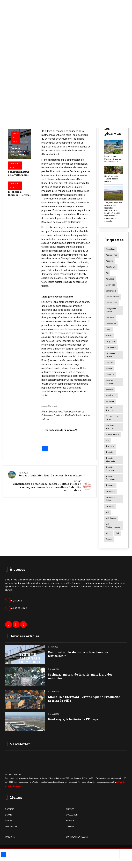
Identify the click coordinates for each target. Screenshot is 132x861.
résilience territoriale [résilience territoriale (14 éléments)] (110, 427)
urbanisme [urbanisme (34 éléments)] (110, 491)
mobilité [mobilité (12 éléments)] (109, 368)
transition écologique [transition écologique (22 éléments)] (110, 468)
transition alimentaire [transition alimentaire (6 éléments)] (110, 459)
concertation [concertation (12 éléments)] (111, 324)
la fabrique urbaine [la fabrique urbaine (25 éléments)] (110, 355)
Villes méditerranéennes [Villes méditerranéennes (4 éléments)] (113, 525)
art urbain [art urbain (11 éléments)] (110, 279)
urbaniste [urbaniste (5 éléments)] (110, 506)
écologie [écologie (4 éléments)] (109, 539)
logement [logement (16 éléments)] (109, 362)
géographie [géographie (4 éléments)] (110, 341)
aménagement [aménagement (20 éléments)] (111, 255)
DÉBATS (8, 815)
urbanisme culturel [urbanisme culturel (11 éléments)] (110, 498)
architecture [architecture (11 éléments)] (111, 267)
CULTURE (70, 809)
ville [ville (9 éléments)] (107, 512)
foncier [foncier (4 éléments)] (109, 335)
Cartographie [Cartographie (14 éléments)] (111, 291)
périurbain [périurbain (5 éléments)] (110, 401)
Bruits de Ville (15, 137)
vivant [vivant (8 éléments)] (108, 533)
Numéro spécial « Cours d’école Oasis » (111, 179)
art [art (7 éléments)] (107, 273)
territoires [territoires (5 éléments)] (110, 446)
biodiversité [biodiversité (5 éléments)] (110, 285)
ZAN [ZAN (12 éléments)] (117, 533)
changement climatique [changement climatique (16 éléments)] (111, 310)
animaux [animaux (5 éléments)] (109, 261)
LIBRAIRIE (70, 826)
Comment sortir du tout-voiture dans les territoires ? (19, 155)
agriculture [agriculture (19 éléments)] (110, 249)
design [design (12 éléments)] (109, 330)
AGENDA (70, 820)
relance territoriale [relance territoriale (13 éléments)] (110, 409)
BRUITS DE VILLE (12, 826)
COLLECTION (72, 815)
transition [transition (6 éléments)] (110, 452)
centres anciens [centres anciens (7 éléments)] (112, 297)
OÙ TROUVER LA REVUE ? (77, 837)
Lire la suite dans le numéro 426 (59, 430)
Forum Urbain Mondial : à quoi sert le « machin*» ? (113, 159)
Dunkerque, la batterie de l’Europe (73, 719)
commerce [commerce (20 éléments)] (110, 318)
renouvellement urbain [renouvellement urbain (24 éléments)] (112, 417)
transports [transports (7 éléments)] (110, 485)
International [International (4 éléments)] (111, 347)
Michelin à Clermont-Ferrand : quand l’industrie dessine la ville (84, 699)
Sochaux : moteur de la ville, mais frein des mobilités (19, 174)
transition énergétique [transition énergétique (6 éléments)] (110, 478)
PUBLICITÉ (9, 837)
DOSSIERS (9, 809)
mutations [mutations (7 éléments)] (110, 374)
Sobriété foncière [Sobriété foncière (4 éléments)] (112, 434)
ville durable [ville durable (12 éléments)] (111, 518)
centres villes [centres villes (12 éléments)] (111, 303)
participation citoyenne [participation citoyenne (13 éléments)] (111, 382)
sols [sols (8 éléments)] (107, 440)
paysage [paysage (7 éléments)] (109, 389)
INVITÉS (8, 820)
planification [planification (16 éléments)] (111, 395)
